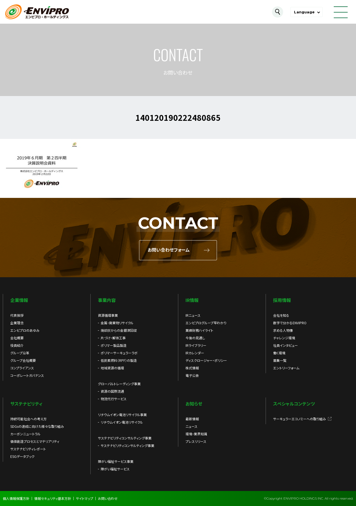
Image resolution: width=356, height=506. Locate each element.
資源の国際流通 (112, 391)
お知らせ (194, 403)
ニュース (191, 426)
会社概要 (17, 337)
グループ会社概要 (23, 360)
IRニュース (193, 315)
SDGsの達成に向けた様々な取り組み (37, 426)
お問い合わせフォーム (169, 250)
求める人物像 (283, 330)
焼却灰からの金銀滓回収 (119, 330)
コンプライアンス (22, 367)
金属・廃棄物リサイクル (117, 322)
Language (304, 12)
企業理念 (17, 322)
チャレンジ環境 (284, 337)
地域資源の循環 (112, 367)
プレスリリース (196, 441)
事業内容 (107, 300)
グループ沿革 (19, 352)
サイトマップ (84, 498)
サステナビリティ (26, 403)
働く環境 (279, 352)
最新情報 (192, 418)
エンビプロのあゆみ (24, 330)
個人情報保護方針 (16, 498)
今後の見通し (195, 337)
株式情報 (192, 367)
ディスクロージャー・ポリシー (206, 360)
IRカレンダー (195, 352)
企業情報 (19, 300)
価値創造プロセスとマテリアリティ (34, 441)
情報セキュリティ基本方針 (52, 498)
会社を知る (281, 315)
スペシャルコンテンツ (294, 403)
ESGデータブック (22, 456)
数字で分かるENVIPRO (289, 322)
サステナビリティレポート (28, 448)
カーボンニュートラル (25, 433)
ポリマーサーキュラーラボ (119, 352)
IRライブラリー (196, 345)
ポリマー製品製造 (114, 345)
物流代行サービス (114, 398)
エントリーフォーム (286, 367)
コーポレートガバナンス (27, 375)
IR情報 (192, 300)
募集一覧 (279, 360)
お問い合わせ (108, 498)
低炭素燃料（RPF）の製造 (119, 360)
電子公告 (192, 375)
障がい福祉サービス (115, 468)
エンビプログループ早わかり (206, 322)
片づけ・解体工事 (113, 337)
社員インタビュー (285, 345)
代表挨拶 (17, 315)
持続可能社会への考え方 (28, 418)
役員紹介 (17, 345)
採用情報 (282, 300)
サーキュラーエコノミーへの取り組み (299, 418)
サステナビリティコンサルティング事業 (127, 445)
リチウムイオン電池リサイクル (122, 422)
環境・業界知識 (196, 433)
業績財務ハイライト (199, 330)
